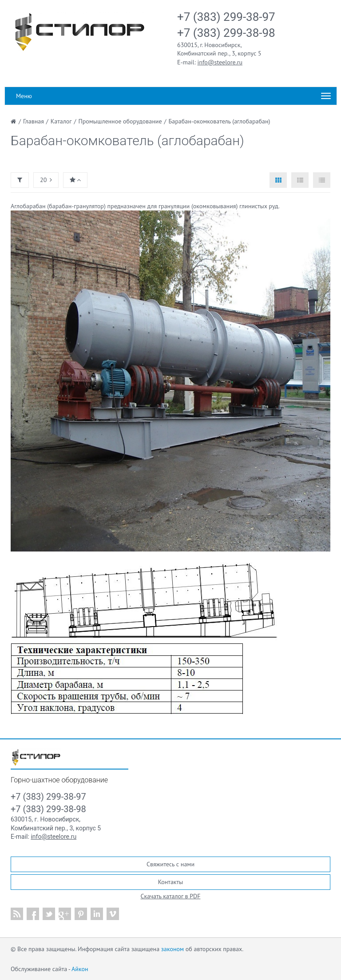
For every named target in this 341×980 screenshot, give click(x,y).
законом (172, 949)
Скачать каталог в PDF (171, 896)
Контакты (170, 882)
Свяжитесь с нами (170, 864)
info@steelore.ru (220, 62)
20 (46, 180)
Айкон (79, 969)
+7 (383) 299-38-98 (226, 33)
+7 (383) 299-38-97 (226, 17)
